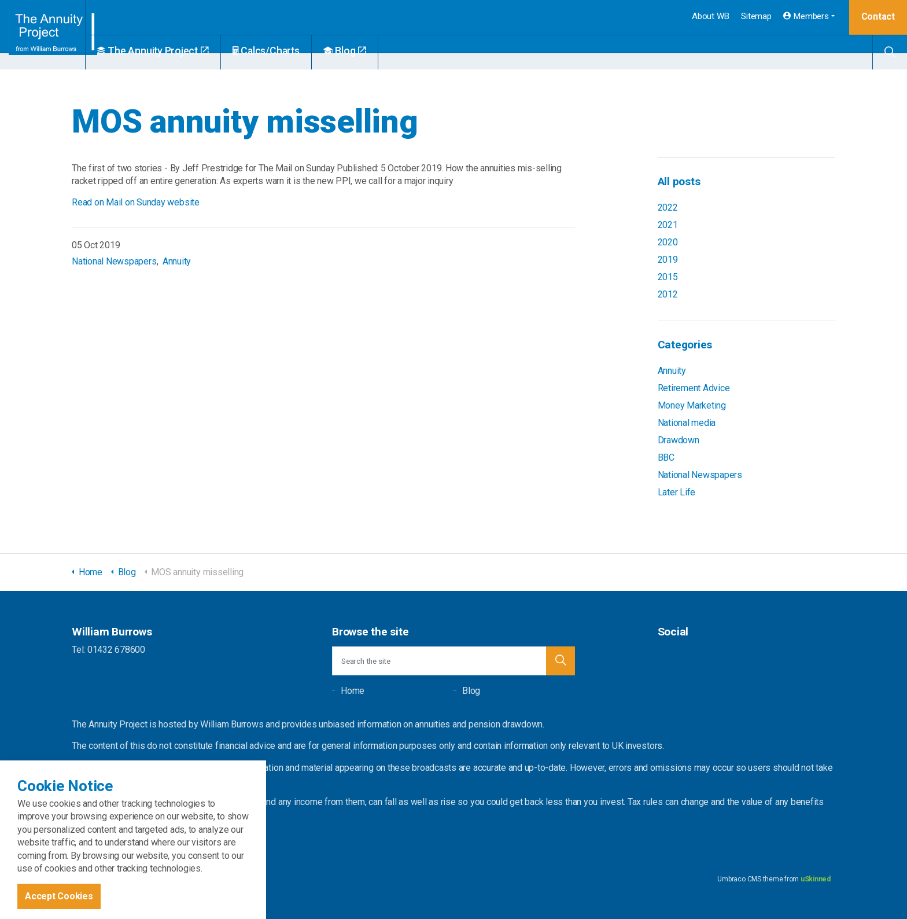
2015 (668, 276)
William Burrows (56, 35)
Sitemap (756, 16)
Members (806, 16)
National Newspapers (114, 261)
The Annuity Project (179, 51)
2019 (668, 259)
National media (687, 422)
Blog (371, 51)
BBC (666, 457)
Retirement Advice (694, 388)
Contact (878, 16)
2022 (668, 207)
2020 (668, 242)
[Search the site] (453, 660)
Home (352, 690)
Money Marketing (692, 405)
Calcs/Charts (292, 51)
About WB (710, 16)
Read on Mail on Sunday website (136, 202)
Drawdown (678, 440)
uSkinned (816, 879)
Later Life (677, 492)
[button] (560, 660)
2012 (668, 294)
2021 (668, 224)
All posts (679, 181)
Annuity (177, 261)
